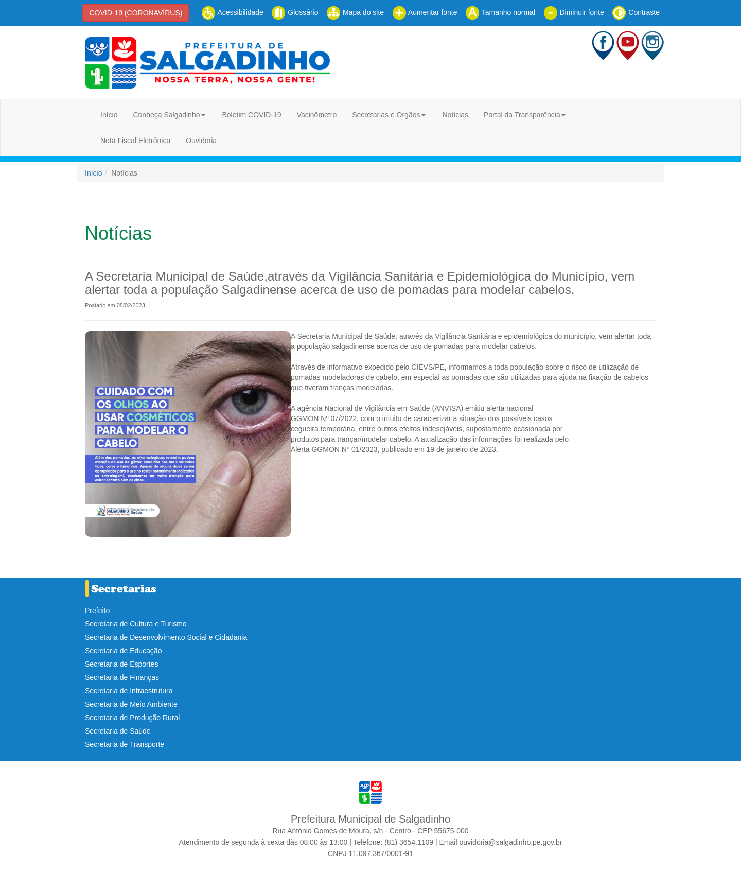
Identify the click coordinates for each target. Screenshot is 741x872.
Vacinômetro (317, 115)
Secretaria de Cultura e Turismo (136, 624)
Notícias (455, 115)
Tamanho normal (500, 12)
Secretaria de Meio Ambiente (131, 704)
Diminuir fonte (573, 12)
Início (108, 115)
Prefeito (97, 610)
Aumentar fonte (424, 12)
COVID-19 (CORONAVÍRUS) (135, 13)
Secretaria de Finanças (122, 677)
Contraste (636, 12)
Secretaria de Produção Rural (132, 717)
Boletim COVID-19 (251, 115)
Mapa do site (355, 12)
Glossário (294, 12)
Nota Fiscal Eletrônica (135, 140)
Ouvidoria (201, 140)
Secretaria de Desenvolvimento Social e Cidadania (166, 637)
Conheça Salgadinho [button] (166, 115)
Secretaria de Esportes (121, 664)
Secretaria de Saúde (118, 731)
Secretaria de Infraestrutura (128, 691)
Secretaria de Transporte (124, 744)
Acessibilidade (232, 12)
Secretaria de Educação (123, 651)
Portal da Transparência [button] (522, 115)
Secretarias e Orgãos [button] (386, 115)
